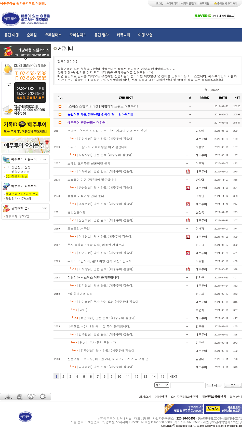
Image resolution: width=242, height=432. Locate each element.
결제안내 (236, 396)
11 (128, 376)
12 (136, 376)
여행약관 (161, 396)
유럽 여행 (11, 35)
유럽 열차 (101, 35)
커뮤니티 (123, 35)
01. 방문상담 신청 (18, 167)
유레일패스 (53, 35)
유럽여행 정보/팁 (17, 216)
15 (162, 376)
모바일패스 (78, 35)
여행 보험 (145, 35)
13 (145, 376)
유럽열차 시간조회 (18, 198)
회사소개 (145, 396)
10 (119, 376)
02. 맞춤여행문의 (18, 171)
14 (154, 376)
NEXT (173, 376)
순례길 (32, 35)
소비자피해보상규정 (184, 396)
